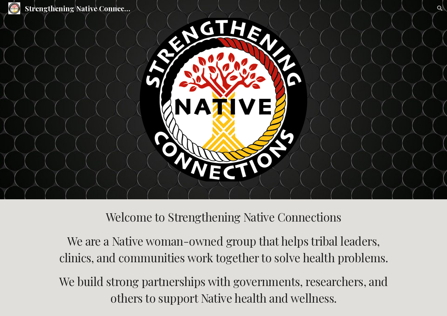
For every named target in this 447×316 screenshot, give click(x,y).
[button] (440, 8)
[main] (223, 257)
